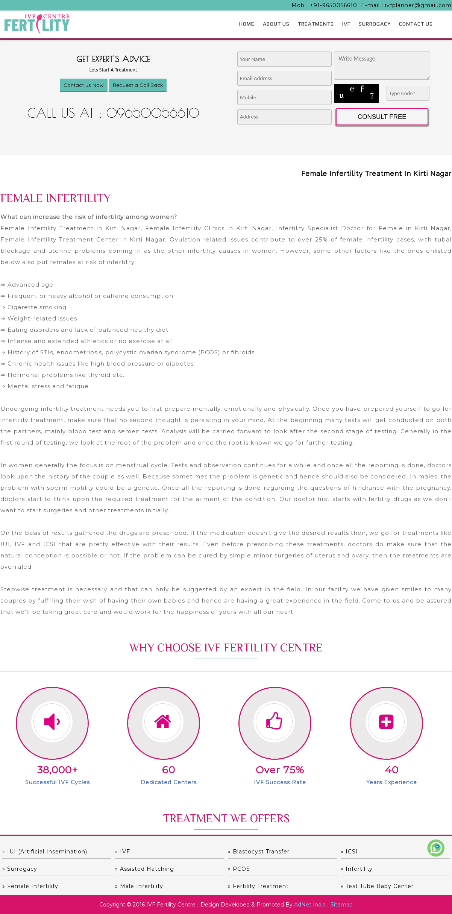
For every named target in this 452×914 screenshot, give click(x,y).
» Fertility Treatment (258, 886)
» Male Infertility (139, 886)
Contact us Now (84, 85)
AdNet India (310, 904)
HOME (247, 24)
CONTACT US (416, 24)
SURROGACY (375, 24)
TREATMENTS (316, 24)
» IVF (122, 851)
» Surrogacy (19, 868)
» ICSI (349, 851)
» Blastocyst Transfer (259, 851)
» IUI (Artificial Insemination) (44, 851)
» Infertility (357, 868)
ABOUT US (276, 24)
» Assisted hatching (144, 868)
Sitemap (342, 904)
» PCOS (239, 868)
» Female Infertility (30, 886)
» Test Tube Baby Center (377, 886)
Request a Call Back (138, 85)
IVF (346, 24)
